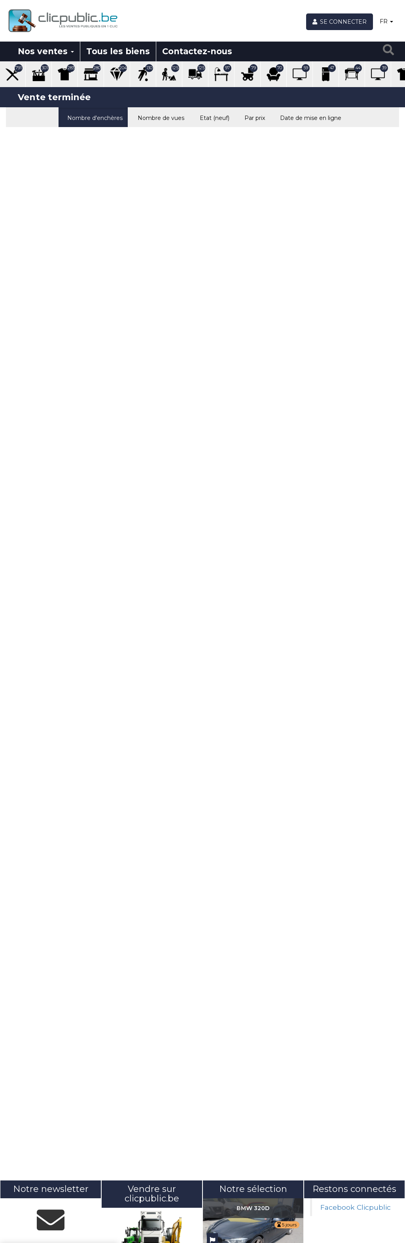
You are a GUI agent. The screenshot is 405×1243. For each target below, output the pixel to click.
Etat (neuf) (212, 117)
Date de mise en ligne (308, 117)
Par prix (253, 117)
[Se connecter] (339, 21)
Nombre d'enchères (93, 117)
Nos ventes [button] (46, 51)
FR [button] (386, 21)
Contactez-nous (197, 51)
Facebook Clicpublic (355, 1207)
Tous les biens (118, 51)
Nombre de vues (159, 117)
